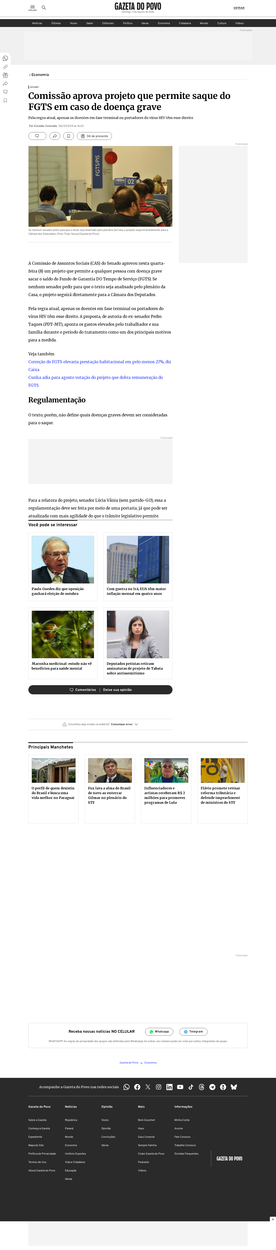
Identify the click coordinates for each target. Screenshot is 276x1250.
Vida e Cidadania (75, 1162)
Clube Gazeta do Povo (151, 1154)
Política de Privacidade (42, 1154)
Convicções (108, 1137)
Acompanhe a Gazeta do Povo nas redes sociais (79, 1087)
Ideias (145, 23)
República (71, 1120)
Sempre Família (147, 1145)
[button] (100, 726)
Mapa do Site (36, 1145)
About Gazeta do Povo (41, 1170)
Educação (70, 1170)
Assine (178, 1128)
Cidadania (185, 23)
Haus (141, 1128)
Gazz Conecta (146, 1137)
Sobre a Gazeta (37, 1120)
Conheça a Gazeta (39, 1128)
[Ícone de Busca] (44, 9)
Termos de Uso (37, 1162)
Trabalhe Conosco (185, 1145)
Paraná (69, 1128)
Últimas (56, 23)
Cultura (221, 23)
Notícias (37, 23)
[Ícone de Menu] (32, 9)
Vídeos (239, 23)
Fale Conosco (182, 1137)
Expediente (35, 1137)
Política (127, 23)
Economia (164, 23)
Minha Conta (181, 1120)
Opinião (106, 1128)
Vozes (73, 23)
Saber (89, 23)
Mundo (204, 23)
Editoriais (108, 23)
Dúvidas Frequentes (186, 1154)
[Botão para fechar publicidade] (273, 1220)
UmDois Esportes (75, 1154)
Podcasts (143, 1162)
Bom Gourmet (146, 1120)
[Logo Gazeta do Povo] (138, 7)
